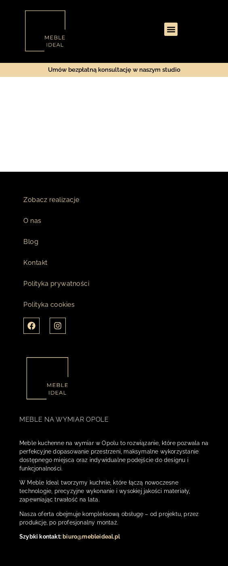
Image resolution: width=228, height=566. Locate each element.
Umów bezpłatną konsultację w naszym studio (114, 69)
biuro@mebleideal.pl (91, 536)
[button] (171, 29)
